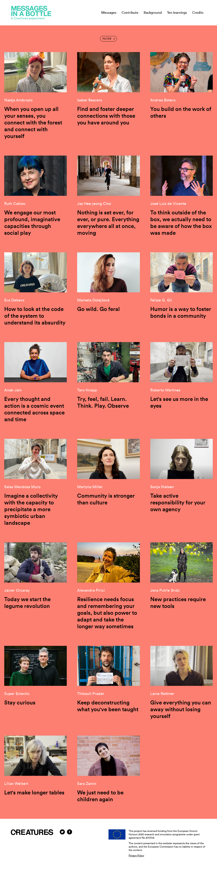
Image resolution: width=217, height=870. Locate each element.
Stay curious (19, 703)
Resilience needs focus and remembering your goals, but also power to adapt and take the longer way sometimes (107, 613)
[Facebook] (69, 831)
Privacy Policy (136, 855)
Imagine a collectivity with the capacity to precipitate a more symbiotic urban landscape (31, 509)
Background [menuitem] (153, 12)
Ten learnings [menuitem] (177, 12)
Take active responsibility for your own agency (177, 502)
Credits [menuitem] (197, 12)
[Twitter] (62, 831)
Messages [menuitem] (108, 12)
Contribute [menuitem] (130, 12)
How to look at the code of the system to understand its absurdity (34, 316)
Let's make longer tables (34, 792)
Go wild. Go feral (98, 309)
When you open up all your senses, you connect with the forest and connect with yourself (33, 122)
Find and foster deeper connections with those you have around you (106, 116)
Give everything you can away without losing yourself (180, 709)
